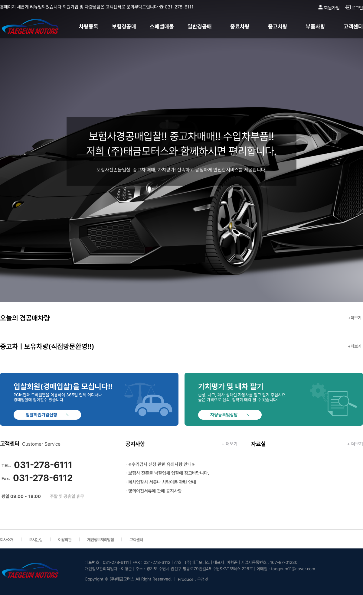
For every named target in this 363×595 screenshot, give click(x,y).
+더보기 (354, 317)
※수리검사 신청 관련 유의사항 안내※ (161, 464)
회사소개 (6, 539)
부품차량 (315, 26)
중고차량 (277, 26)
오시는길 (35, 539)
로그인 (354, 8)
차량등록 (88, 26)
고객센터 (353, 26)
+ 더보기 (229, 444)
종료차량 (240, 26)
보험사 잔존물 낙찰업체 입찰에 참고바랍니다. (168, 473)
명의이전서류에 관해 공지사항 (155, 491)
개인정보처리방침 (100, 539)
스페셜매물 (162, 26)
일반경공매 (200, 26)
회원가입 (328, 8)
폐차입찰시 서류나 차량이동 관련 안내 (162, 482)
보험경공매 (124, 26)
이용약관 (64, 539)
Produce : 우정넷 (193, 579)
